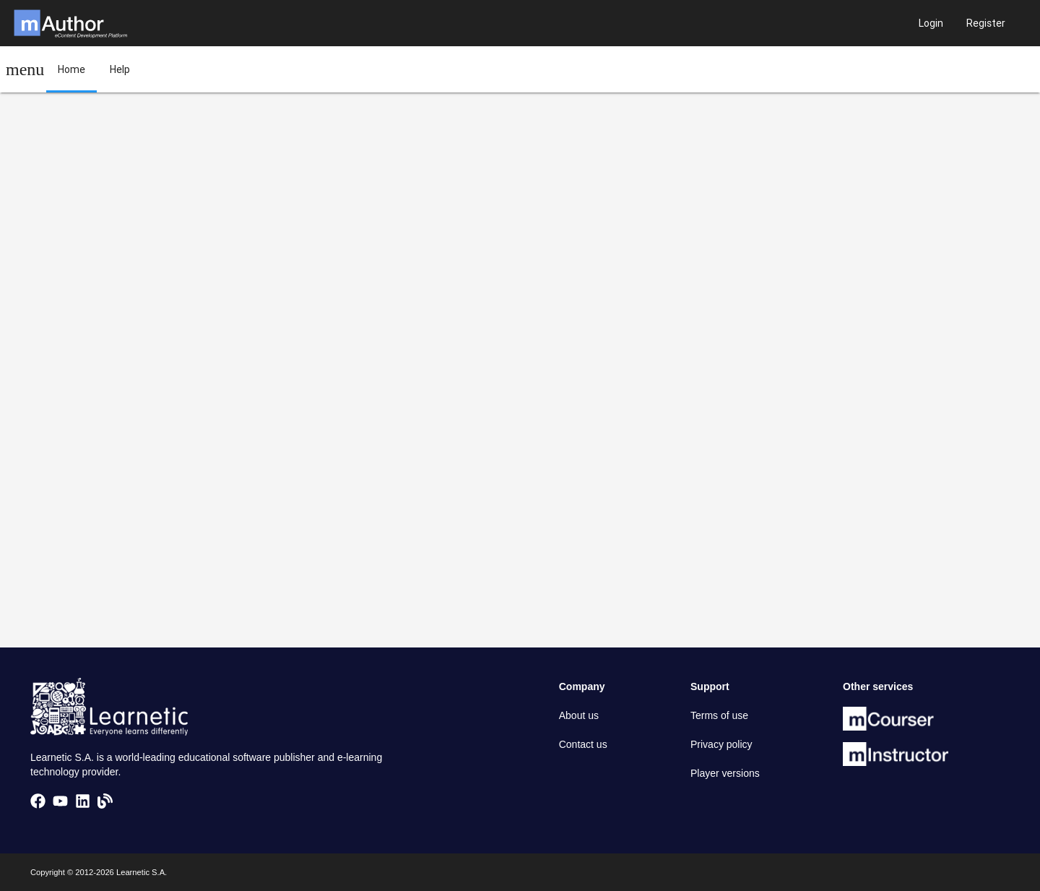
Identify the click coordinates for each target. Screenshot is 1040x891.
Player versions (725, 773)
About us (579, 715)
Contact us (583, 744)
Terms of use (719, 715)
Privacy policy (721, 744)
